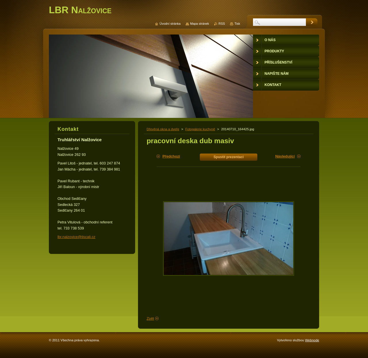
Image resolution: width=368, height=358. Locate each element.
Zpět (150, 318)
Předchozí (171, 156)
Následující (285, 156)
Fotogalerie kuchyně (200, 129)
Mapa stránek (199, 23)
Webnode (312, 340)
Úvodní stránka (170, 23)
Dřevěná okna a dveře (163, 129)
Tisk (237, 23)
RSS (221, 23)
